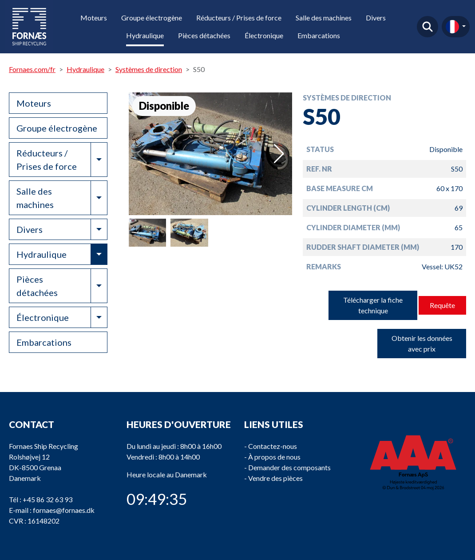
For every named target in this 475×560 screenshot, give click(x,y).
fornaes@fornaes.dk (64, 510)
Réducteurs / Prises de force (238, 17)
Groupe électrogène (151, 17)
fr (452, 26)
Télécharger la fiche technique (373, 305)
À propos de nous (274, 456)
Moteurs (93, 17)
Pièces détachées (204, 35)
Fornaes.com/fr (32, 69)
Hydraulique (145, 35)
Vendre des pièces (275, 478)
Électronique (264, 35)
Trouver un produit (427, 26)
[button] (279, 154)
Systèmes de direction (148, 69)
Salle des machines (324, 17)
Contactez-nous (272, 446)
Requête (442, 305)
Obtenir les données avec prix (422, 343)
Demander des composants (289, 467)
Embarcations (318, 35)
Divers (376, 17)
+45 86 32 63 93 (47, 499)
